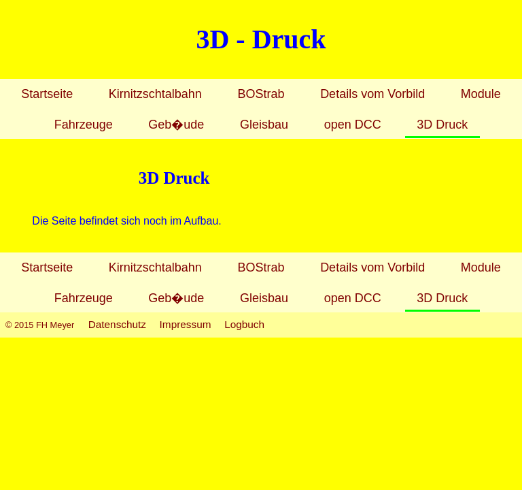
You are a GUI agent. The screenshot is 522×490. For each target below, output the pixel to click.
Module (481, 94)
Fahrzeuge (83, 124)
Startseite (47, 94)
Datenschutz (117, 324)
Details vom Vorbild (372, 94)
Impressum (185, 324)
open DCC (352, 124)
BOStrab (260, 94)
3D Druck (442, 124)
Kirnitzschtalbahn (155, 94)
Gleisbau (264, 124)
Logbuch (244, 324)
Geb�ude (176, 124)
